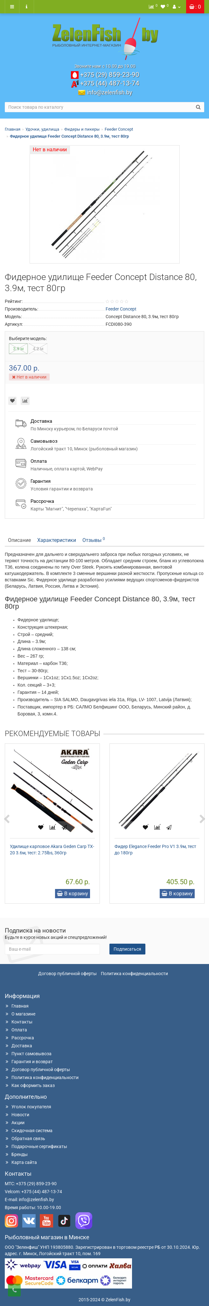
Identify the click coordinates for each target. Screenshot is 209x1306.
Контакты (18, 1021)
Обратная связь (25, 1138)
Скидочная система (28, 1130)
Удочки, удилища (42, 129)
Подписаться (127, 949)
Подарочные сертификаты (36, 1146)
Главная (12, 129)
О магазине (20, 1013)
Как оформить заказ (30, 1085)
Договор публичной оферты (67, 973)
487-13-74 (109, 83)
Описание (19, 540)
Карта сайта (21, 1162)
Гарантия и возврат (29, 1061)
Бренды (16, 1154)
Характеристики (56, 540)
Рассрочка (19, 1037)
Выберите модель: (28, 338)
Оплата (16, 1029)
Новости (17, 1114)
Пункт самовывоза (28, 1053)
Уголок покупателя (28, 1106)
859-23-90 (109, 75)
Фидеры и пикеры (82, 129)
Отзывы (93, 540)
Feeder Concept (119, 129)
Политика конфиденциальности (134, 973)
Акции (14, 1122)
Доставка (18, 1045)
